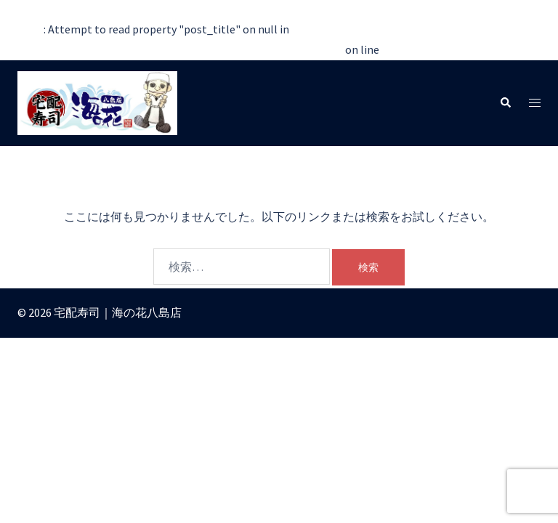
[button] (505, 103)
